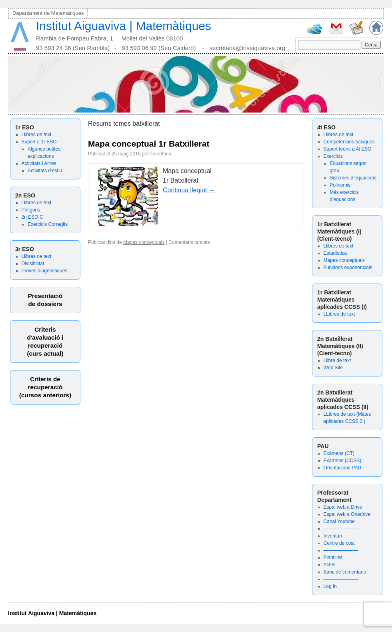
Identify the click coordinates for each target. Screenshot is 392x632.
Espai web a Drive (343, 507)
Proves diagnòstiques (45, 271)
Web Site (333, 367)
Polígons (31, 210)
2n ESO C (32, 217)
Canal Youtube (339, 521)
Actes (330, 565)
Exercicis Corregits (48, 224)
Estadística (335, 253)
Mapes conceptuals (344, 260)
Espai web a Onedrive (347, 514)
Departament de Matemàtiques (48, 13)
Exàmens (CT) (339, 453)
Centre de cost (339, 543)
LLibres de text (339, 314)
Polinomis (340, 185)
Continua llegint (189, 190)
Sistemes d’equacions (353, 178)
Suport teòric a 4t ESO (348, 149)
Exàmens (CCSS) (343, 460)
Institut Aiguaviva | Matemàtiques (123, 25)
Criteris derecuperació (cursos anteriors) (45, 387)
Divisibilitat (33, 263)
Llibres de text (37, 134)
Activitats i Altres (39, 163)
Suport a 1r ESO (39, 142)
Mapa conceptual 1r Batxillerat (148, 143)
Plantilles (333, 557)
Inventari (333, 536)
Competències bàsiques (349, 142)
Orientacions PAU (342, 468)
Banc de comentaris (345, 572)
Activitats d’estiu (45, 170)
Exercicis (333, 156)
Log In (330, 586)
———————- (341, 528)
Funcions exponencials (348, 267)
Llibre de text (337, 360)
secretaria (160, 154)
